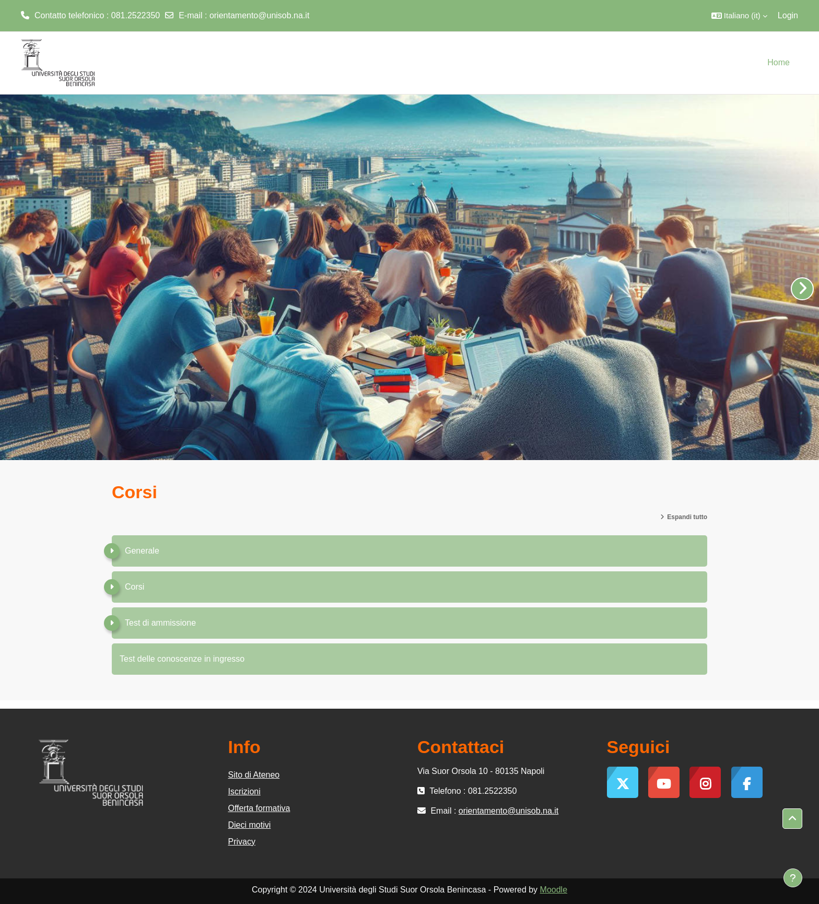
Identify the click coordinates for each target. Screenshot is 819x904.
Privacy (241, 841)
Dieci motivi (249, 824)
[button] (739, 15)
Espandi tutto (687, 517)
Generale (142, 550)
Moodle (553, 889)
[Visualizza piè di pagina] (792, 877)
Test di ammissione (160, 622)
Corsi (134, 586)
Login (788, 15)
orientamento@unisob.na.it (259, 15)
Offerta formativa (259, 808)
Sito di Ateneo (254, 774)
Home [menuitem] (778, 62)
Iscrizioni (244, 791)
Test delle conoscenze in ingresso (182, 658)
